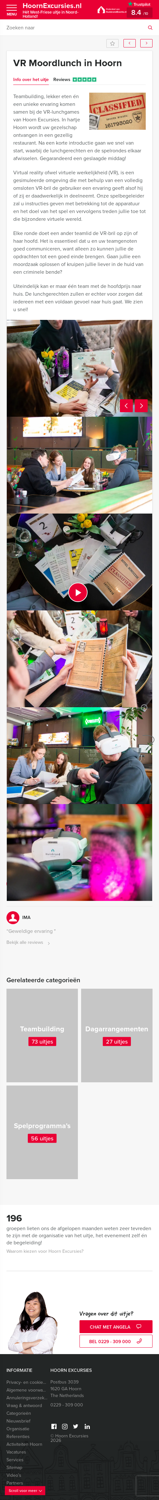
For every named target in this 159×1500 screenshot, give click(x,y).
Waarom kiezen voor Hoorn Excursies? (44, 1251)
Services (15, 1459)
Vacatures (16, 1452)
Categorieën (18, 1413)
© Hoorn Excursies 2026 (69, 1438)
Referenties (18, 1436)
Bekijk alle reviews (28, 942)
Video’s (13, 1475)
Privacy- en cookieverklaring (27, 1382)
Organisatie (17, 1428)
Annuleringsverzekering (27, 1397)
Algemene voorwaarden (27, 1390)
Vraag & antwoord (24, 1405)
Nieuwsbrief (18, 1421)
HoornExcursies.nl (55, 9)
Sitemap (14, 1467)
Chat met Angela (116, 1327)
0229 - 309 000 (66, 1405)
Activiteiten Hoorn (24, 1444)
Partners (14, 1483)
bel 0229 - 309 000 (116, 1342)
